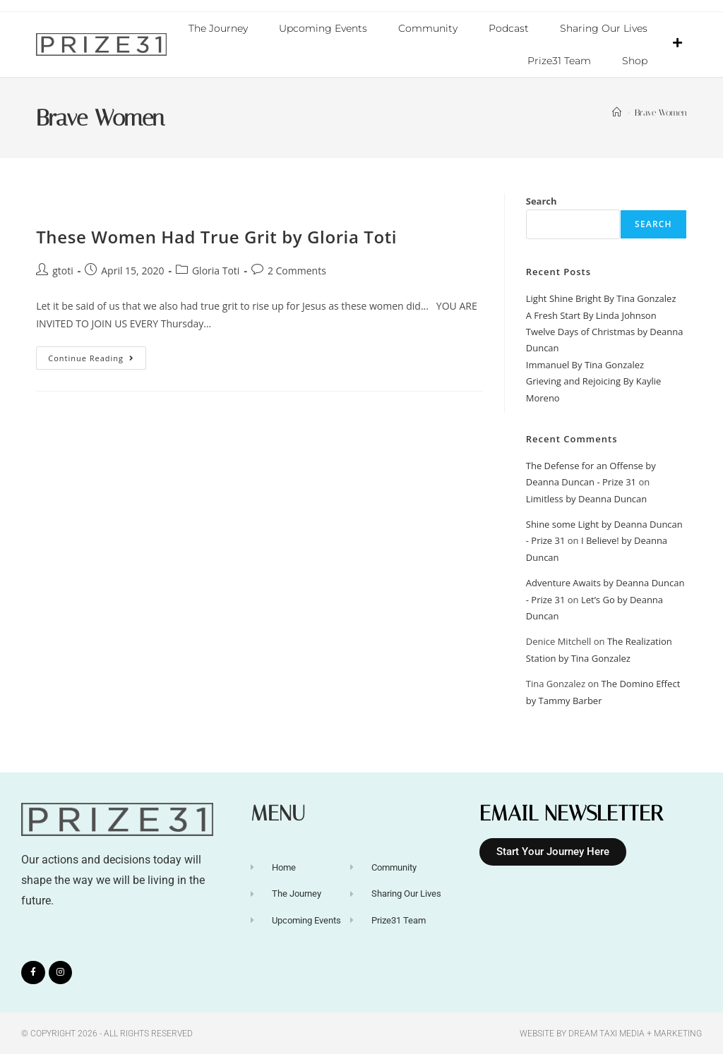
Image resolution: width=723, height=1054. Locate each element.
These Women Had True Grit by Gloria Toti (216, 236)
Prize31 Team (559, 60)
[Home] (616, 112)
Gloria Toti (215, 270)
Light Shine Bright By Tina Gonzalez (601, 297)
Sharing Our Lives (603, 28)
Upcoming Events (323, 28)
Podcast (509, 28)
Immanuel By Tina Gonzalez (585, 364)
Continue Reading (97, 354)
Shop (634, 60)
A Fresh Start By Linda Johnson (591, 314)
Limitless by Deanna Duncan (586, 498)
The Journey (218, 28)
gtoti (62, 270)
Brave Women (661, 112)
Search (541, 200)
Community (428, 28)
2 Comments (297, 270)
